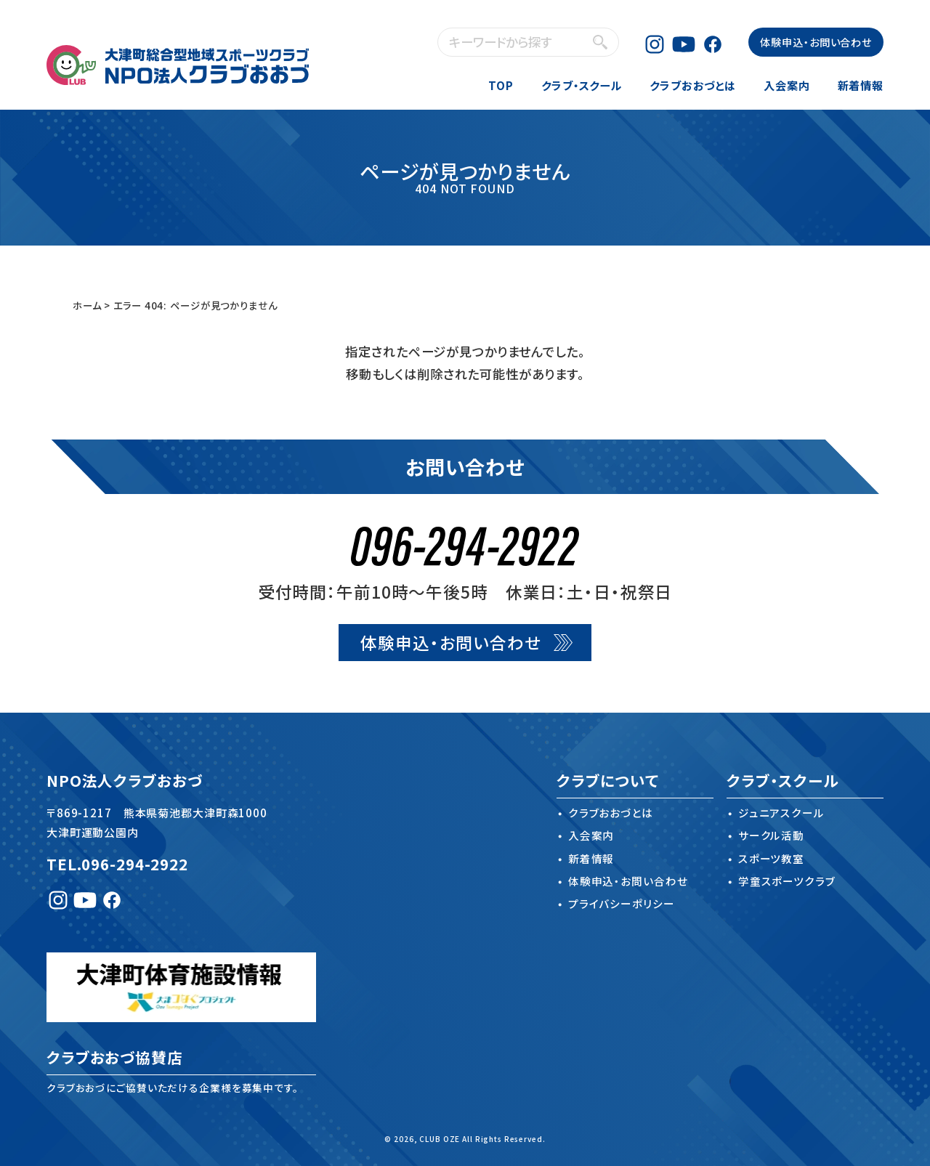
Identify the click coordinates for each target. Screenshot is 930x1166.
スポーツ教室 (771, 858)
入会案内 (786, 85)
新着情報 (861, 85)
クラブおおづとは (693, 85)
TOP (501, 85)
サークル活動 (771, 835)
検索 (600, 42)
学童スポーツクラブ (787, 880)
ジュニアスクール (781, 812)
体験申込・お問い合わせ (816, 41)
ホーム (87, 305)
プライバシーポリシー (621, 903)
